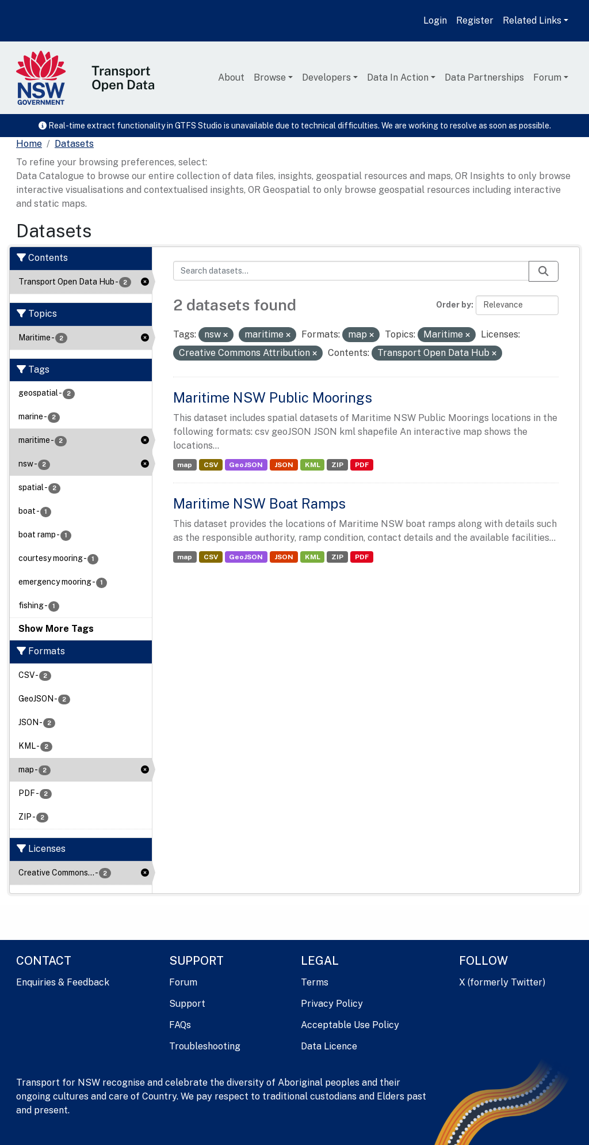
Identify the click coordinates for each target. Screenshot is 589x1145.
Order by (453, 304)
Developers (326, 77)
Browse (270, 77)
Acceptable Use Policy (350, 1024)
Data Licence (329, 1046)
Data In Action (398, 77)
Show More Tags (56, 628)
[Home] (29, 144)
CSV (211, 465)
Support (187, 1003)
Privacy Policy (332, 1003)
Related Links (532, 20)
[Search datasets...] (351, 270)
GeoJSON (246, 465)
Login (435, 20)
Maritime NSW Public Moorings (272, 397)
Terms (314, 982)
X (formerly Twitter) (502, 982)
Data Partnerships (484, 77)
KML (312, 465)
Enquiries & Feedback (62, 982)
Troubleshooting (204, 1046)
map (184, 465)
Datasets (74, 143)
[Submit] (544, 271)
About (231, 77)
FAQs (180, 1024)
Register (475, 20)
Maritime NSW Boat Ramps (259, 503)
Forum (547, 77)
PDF (362, 465)
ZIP (337, 465)
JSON (283, 465)
